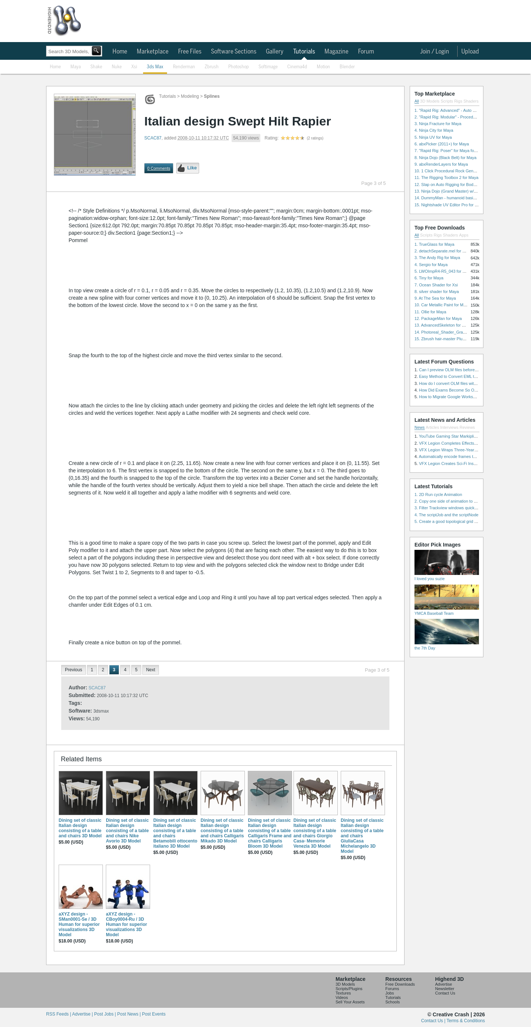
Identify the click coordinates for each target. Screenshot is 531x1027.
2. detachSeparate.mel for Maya (443, 251)
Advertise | (83, 1014)
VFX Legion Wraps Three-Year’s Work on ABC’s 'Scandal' (471, 450)
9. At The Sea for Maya (435, 298)
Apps (463, 235)
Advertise (443, 984)
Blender (347, 67)
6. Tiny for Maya (428, 278)
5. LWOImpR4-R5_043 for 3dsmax (445, 271)
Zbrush (212, 67)
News (419, 427)
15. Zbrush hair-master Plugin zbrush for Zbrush (457, 339)
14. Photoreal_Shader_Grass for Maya (449, 332)
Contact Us (445, 993)
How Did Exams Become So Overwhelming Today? (465, 390)
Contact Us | (434, 1020)
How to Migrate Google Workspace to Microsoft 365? (466, 396)
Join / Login (434, 52)
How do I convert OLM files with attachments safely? (466, 383)
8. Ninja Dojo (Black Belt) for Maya (445, 157)
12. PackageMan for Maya (438, 318)
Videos (342, 997)
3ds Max (155, 67)
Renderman (184, 67)
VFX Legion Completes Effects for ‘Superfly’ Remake (466, 443)
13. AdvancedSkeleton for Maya (443, 325)
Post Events (154, 1014)
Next (150, 669)
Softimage (268, 67)
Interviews (449, 427)
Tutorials (304, 52)
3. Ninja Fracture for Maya (437, 123)
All (416, 101)
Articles (432, 427)
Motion (323, 67)
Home (119, 52)
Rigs (458, 101)
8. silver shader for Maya (436, 291)
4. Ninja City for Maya (433, 130)
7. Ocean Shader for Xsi (436, 285)
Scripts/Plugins (349, 988)
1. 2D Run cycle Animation (438, 494)
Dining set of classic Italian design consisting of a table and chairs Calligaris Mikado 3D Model (222, 831)
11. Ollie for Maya (430, 312)
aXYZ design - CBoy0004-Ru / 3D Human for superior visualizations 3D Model (126, 924)
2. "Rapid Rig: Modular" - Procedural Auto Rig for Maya (463, 117)
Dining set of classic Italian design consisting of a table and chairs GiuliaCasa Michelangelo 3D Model (362, 836)
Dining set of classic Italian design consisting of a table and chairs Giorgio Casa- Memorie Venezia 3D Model (315, 833)
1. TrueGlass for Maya (434, 244)
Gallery (275, 52)
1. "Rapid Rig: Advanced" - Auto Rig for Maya (455, 110)
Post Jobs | (105, 1014)
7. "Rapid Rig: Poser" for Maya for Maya (450, 150)
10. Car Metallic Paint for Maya (442, 305)
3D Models (430, 101)
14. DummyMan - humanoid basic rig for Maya (456, 198)
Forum (366, 52)
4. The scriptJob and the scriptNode (446, 515)
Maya (75, 67)
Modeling (190, 96)
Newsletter (444, 988)
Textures (343, 993)
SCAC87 (153, 138)
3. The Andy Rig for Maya (437, 257)
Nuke (117, 67)
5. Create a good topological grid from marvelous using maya (469, 521)
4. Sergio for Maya (431, 264)
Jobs (389, 993)
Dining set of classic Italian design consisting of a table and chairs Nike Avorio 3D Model (127, 831)
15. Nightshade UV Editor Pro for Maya (449, 205)
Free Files (189, 52)
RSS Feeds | (59, 1014)
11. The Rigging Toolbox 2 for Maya (446, 177)
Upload (470, 52)
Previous (73, 669)
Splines (212, 96)
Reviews (467, 427)
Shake (96, 67)
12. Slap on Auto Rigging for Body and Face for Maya (462, 184)
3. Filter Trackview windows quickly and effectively (459, 508)
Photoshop (238, 67)
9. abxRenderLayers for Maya (441, 164)
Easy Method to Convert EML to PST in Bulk (459, 376)
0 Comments (158, 168)
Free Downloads (400, 984)
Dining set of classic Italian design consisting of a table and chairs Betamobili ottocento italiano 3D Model (175, 833)
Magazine (336, 52)
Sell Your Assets (350, 1002)
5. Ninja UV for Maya (433, 137)
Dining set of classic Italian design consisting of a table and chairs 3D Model (80, 828)
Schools (392, 1002)
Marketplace (153, 52)
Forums (392, 988)
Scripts (447, 101)
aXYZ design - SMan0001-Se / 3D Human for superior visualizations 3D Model (79, 924)
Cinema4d (297, 67)
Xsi (134, 67)
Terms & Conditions (466, 1020)
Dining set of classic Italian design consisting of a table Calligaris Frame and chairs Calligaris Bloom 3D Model (269, 833)
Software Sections (233, 52)
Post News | (129, 1014)
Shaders (471, 101)
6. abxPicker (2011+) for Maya (441, 144)
